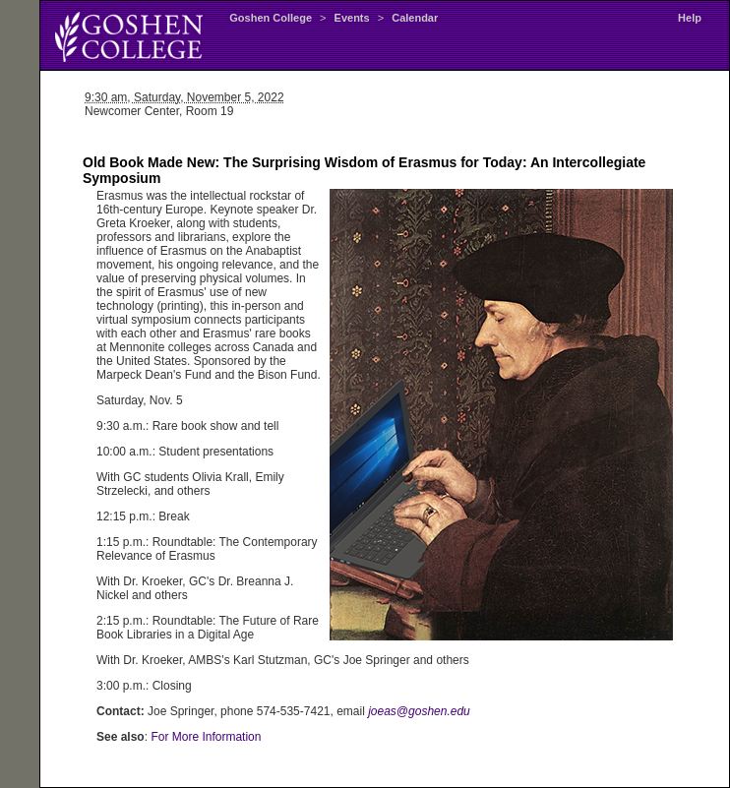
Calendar (415, 18)
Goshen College (270, 18)
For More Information (206, 737)
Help (689, 18)
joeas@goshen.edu (419, 711)
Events (352, 18)
